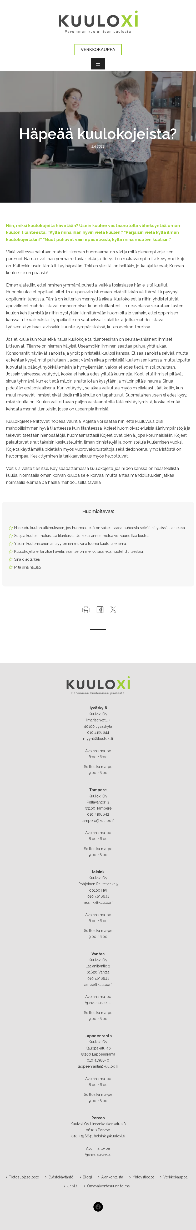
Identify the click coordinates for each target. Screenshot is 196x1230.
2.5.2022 (98, 146)
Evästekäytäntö (59, 1177)
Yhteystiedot (141, 1177)
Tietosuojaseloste (22, 1177)
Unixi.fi (71, 1186)
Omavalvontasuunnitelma (107, 1186)
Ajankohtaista (110, 1177)
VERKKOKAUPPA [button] (98, 49)
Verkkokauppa (174, 1177)
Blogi (86, 1177)
